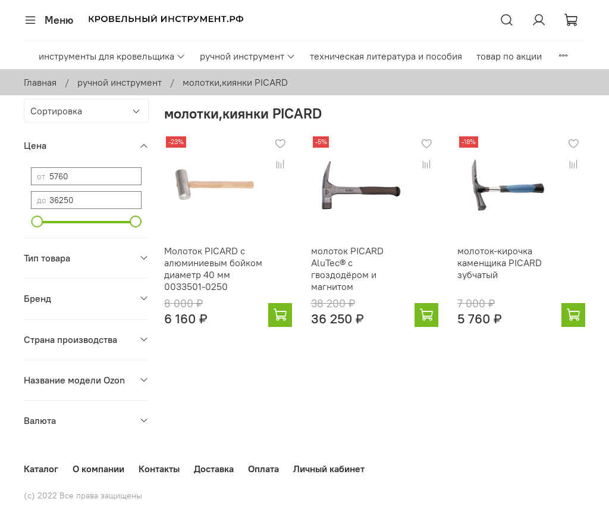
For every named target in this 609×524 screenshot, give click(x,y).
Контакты (159, 469)
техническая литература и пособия (386, 56)
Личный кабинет (329, 469)
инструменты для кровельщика (112, 56)
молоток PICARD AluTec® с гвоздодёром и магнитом (347, 268)
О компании (98, 469)
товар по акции (509, 56)
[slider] (37, 221)
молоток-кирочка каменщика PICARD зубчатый (499, 262)
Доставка (214, 469)
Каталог (41, 469)
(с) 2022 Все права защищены (83, 495)
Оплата (263, 469)
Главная (40, 82)
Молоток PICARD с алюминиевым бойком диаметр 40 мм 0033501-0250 (213, 268)
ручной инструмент (248, 56)
